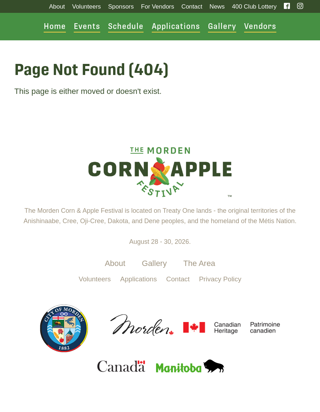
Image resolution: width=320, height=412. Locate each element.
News (217, 6)
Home (55, 26)
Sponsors (121, 6)
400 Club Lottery (254, 6)
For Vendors (157, 6)
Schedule (126, 26)
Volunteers (86, 6)
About (57, 6)
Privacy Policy (220, 279)
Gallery (222, 26)
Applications (176, 26)
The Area (199, 263)
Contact (192, 6)
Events (87, 26)
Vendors (260, 26)
